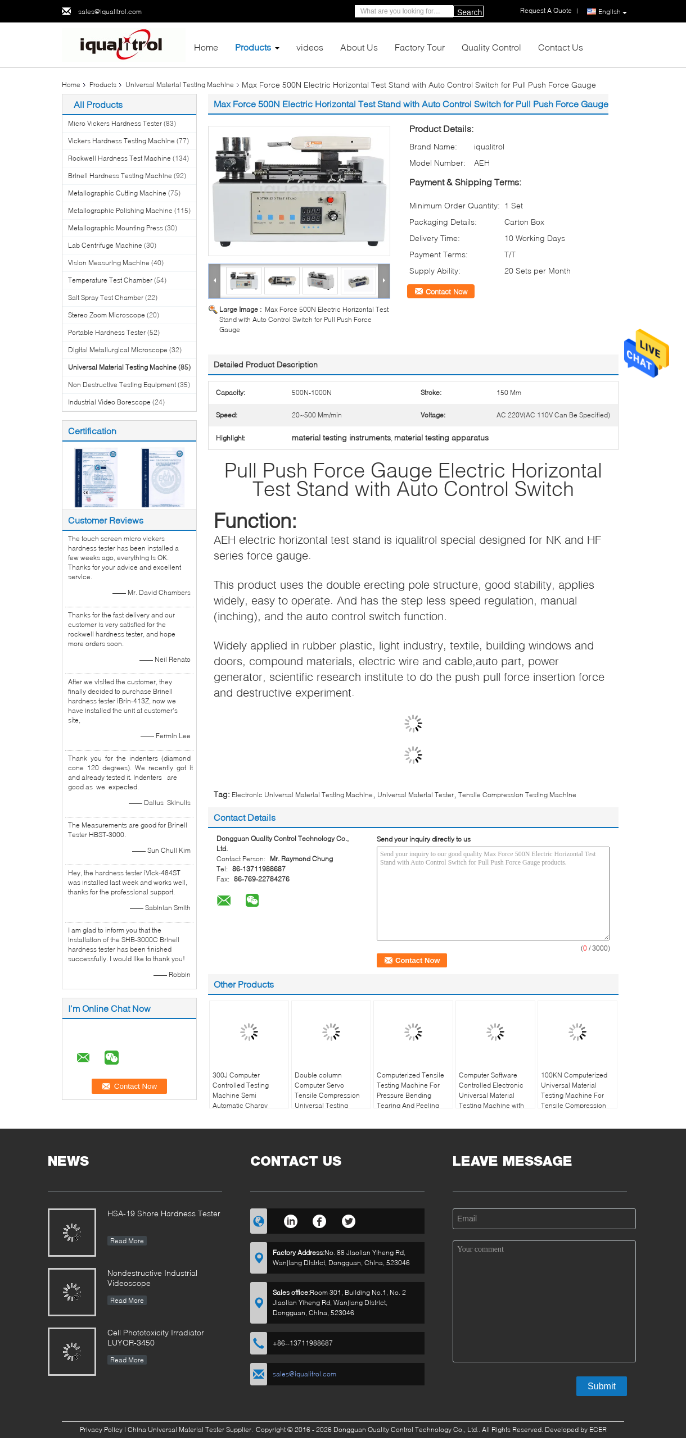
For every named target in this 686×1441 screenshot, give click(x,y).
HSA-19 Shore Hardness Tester (163, 1213)
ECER (598, 1429)
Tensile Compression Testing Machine (517, 794)
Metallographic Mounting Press (115, 228)
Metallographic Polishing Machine (120, 210)
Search (469, 12)
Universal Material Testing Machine (179, 84)
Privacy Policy (101, 1429)
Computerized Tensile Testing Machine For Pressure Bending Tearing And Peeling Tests (410, 1095)
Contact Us (560, 47)
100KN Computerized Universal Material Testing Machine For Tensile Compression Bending (574, 1095)
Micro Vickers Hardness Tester (115, 123)
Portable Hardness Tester (107, 332)
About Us (359, 47)
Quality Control (491, 47)
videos (309, 47)
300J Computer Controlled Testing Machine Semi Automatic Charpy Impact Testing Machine (241, 1100)
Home (206, 47)
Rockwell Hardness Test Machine (119, 158)
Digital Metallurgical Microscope (118, 350)
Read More (127, 1241)
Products (253, 47)
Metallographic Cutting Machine (117, 193)
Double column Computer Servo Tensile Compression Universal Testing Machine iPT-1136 (327, 1095)
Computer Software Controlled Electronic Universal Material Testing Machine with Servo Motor (491, 1095)
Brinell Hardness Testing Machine (120, 175)
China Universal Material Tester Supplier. (191, 1429)
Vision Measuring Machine (109, 262)
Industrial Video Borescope (109, 402)
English (612, 11)
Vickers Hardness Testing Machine (121, 141)
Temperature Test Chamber (110, 280)
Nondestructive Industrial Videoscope (152, 1278)
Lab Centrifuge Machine (105, 245)
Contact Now (446, 291)
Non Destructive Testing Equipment (122, 384)
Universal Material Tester (415, 794)
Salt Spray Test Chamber (105, 297)
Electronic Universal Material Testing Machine (302, 794)
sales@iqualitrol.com (110, 11)
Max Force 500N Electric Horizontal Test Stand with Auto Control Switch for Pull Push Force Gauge (304, 319)
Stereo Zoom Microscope (106, 315)
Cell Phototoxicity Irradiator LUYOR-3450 (155, 1337)
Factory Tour (420, 47)
